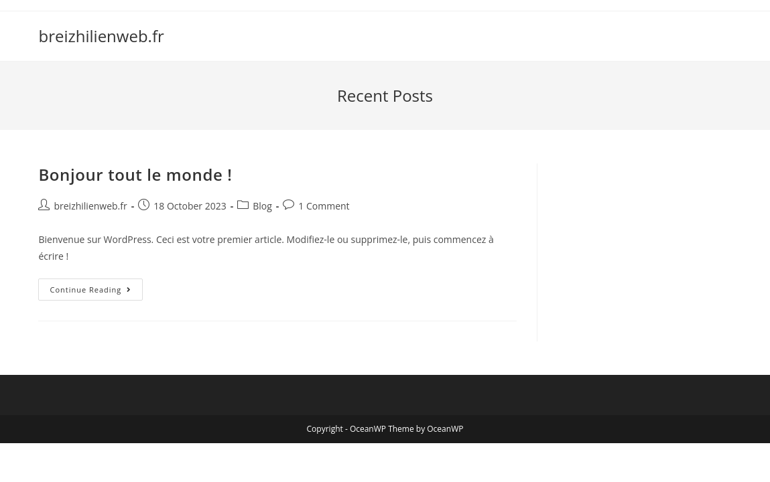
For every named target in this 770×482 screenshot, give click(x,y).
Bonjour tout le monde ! (135, 174)
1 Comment (323, 205)
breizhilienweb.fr (101, 36)
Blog (262, 205)
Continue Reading (96, 292)
